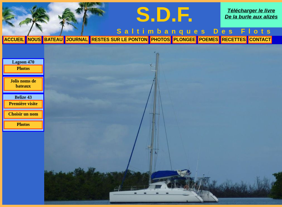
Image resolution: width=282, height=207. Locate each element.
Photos (23, 68)
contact (260, 39)
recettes (234, 39)
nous (34, 39)
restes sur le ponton (119, 39)
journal (77, 39)
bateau (53, 39)
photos (160, 39)
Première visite (23, 103)
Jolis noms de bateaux (23, 83)
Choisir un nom (23, 114)
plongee (184, 39)
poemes (208, 39)
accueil (14, 39)
